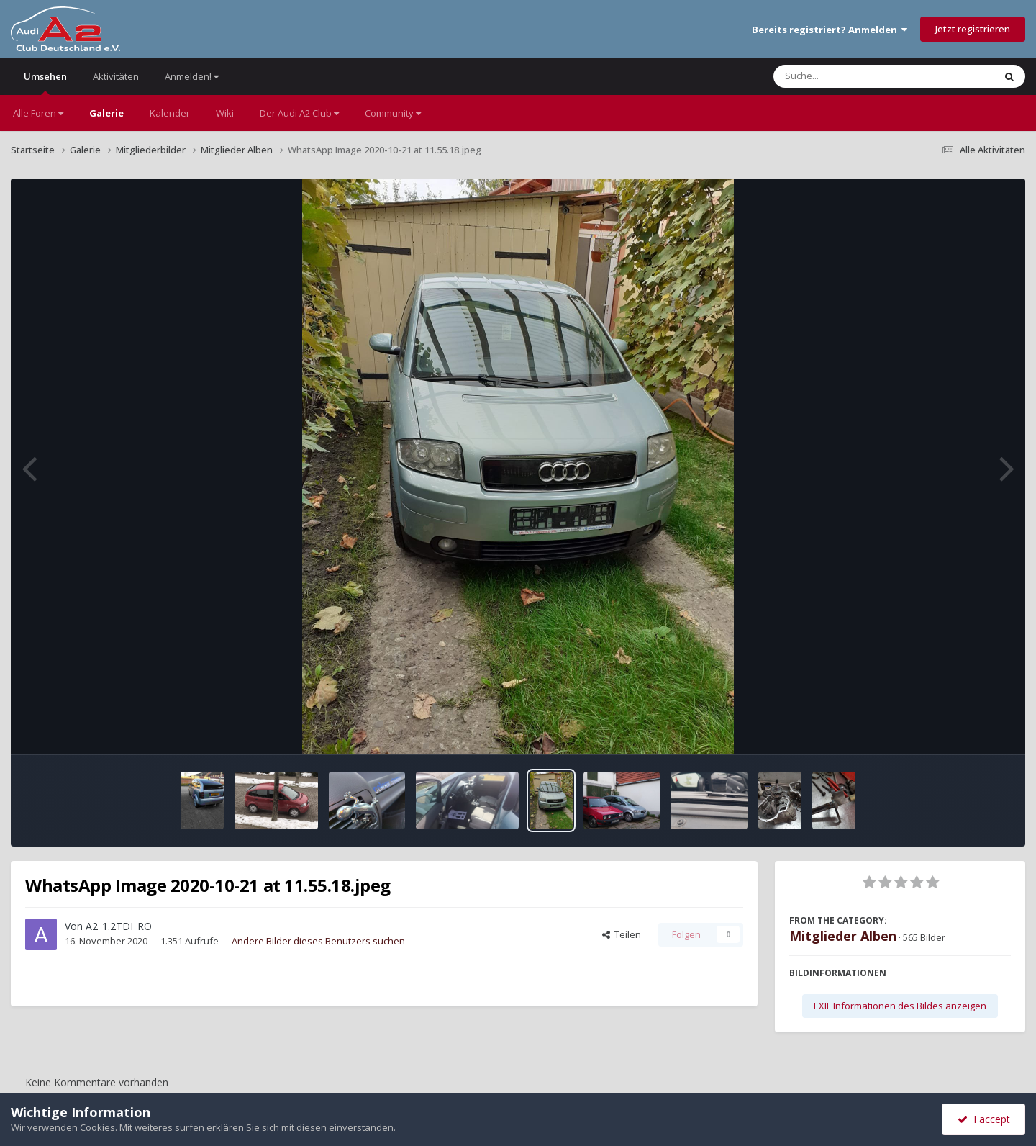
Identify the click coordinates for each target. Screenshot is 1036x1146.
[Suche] (854, 76)
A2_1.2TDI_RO (119, 926)
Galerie (106, 113)
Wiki (225, 113)
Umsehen (45, 82)
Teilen (621, 934)
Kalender (170, 113)
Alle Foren (38, 113)
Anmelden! (192, 76)
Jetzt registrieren (972, 28)
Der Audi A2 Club (299, 113)
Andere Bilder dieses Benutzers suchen (318, 940)
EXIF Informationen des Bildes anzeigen (900, 1005)
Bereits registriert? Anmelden (829, 29)
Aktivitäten (116, 76)
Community (393, 113)
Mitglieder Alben (842, 935)
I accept (984, 1119)
